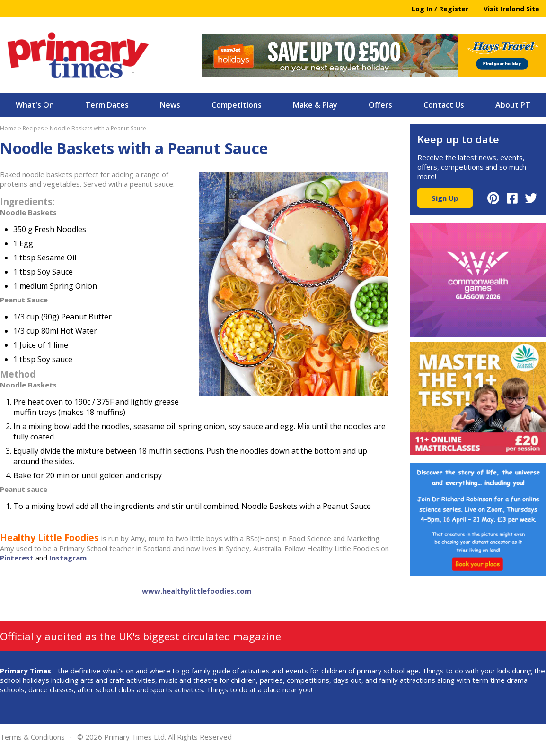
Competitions (236, 105)
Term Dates (107, 105)
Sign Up (445, 198)
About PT (512, 105)
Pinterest (17, 557)
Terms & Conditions (32, 736)
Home (8, 128)
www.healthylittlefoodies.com (196, 590)
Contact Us (443, 105)
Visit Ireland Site (511, 8)
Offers (380, 105)
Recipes (33, 128)
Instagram (68, 557)
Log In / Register (440, 8)
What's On (35, 105)
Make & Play (315, 105)
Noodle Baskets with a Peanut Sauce (98, 128)
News (170, 105)
